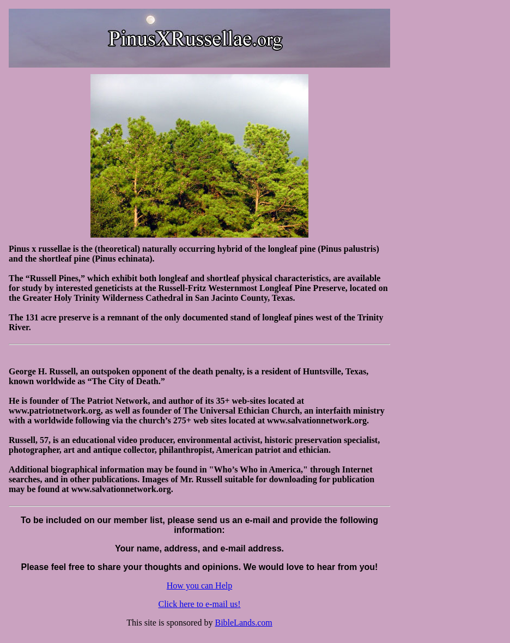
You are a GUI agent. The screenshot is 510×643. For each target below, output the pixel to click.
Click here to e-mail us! (199, 604)
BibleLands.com (243, 622)
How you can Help (199, 585)
